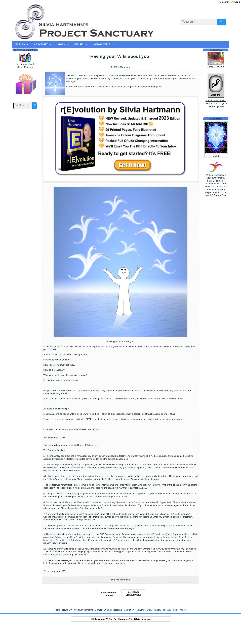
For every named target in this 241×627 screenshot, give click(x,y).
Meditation (129, 610)
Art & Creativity (215, 118)
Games (98, 610)
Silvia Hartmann (122, 67)
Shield (216, 156)
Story (149, 610)
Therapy (167, 610)
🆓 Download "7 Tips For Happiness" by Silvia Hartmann (121, 619)
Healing (118, 610)
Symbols (108, 610)
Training (183, 610)
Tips (175, 610)
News (65, 610)
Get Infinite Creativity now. (133, 593)
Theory (157, 610)
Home (57, 610)
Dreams (89, 610)
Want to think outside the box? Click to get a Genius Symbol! (216, 102)
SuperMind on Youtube (108, 594)
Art (70, 610)
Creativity (79, 610)
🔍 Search (223, 2)
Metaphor (140, 610)
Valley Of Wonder (215, 66)
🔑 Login (235, 2)
